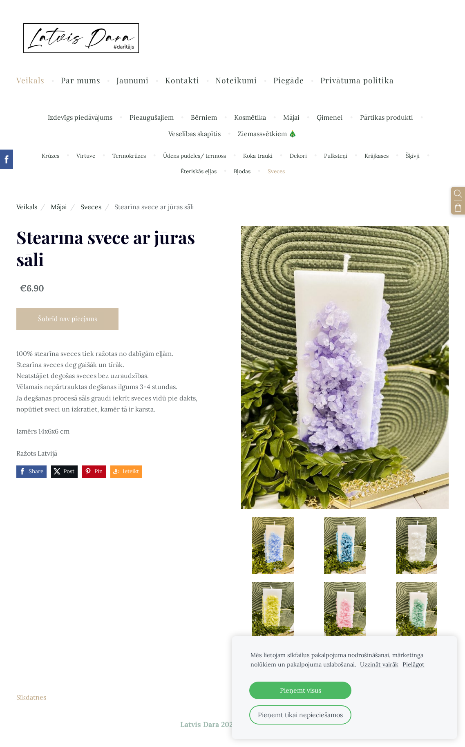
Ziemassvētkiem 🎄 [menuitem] (267, 134)
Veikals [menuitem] (30, 80)
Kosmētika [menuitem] (250, 117)
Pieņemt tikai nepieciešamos (300, 715)
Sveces (90, 207)
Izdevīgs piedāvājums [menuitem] (80, 117)
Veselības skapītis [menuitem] (194, 134)
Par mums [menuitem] (81, 80)
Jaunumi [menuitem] (132, 80)
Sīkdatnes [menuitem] (31, 697)
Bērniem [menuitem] (204, 117)
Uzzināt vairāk (379, 664)
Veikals (26, 207)
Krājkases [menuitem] (376, 155)
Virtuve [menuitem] (85, 155)
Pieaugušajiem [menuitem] (152, 117)
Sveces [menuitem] (276, 171)
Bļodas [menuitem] (242, 171)
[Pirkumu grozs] (458, 208)
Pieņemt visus (300, 690)
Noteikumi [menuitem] (236, 80)
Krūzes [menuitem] (50, 155)
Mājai (59, 207)
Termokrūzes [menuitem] (129, 155)
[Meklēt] (458, 194)
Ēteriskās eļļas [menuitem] (199, 171)
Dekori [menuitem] (298, 155)
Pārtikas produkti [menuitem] (386, 117)
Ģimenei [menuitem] (330, 117)
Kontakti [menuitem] (182, 80)
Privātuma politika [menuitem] (357, 80)
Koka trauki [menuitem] (258, 155)
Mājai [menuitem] (291, 117)
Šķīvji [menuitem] (413, 155)
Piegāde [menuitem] (288, 80)
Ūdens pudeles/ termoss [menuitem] (194, 155)
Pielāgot (413, 664)
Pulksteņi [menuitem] (335, 155)
